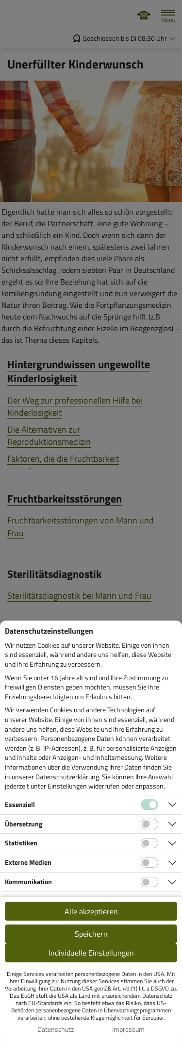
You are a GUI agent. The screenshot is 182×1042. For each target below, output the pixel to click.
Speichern (91, 934)
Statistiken (21, 843)
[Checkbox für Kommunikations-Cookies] (149, 882)
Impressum (128, 1029)
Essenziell (20, 804)
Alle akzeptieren (91, 911)
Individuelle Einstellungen (91, 952)
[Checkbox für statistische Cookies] (149, 843)
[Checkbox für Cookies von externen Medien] (149, 862)
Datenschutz (55, 1029)
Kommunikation (28, 881)
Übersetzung (23, 824)
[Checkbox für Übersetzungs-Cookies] (149, 824)
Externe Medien (28, 862)
